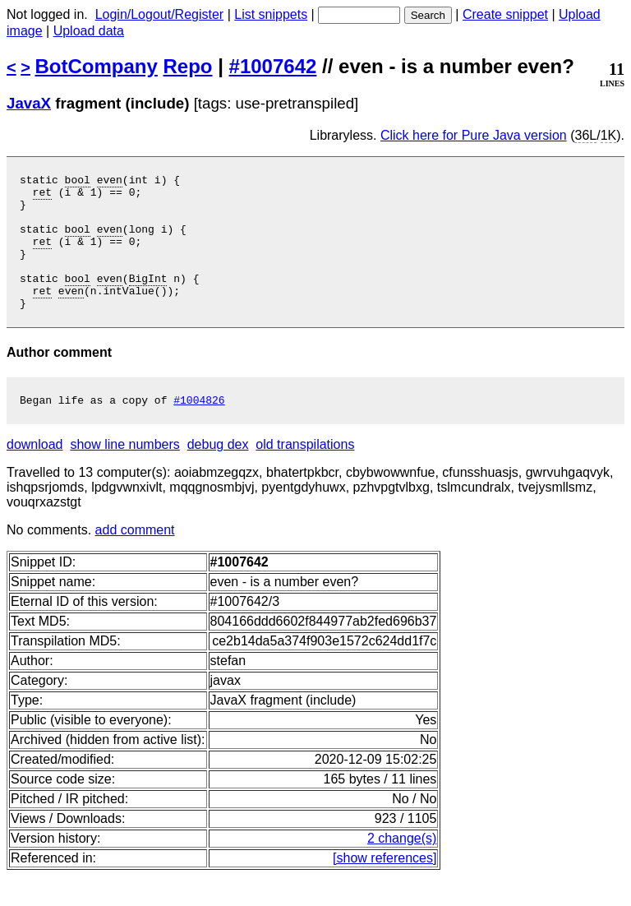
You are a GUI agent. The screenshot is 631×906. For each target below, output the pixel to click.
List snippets (270, 14)
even (109, 181)
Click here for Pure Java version (473, 135)
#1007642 (273, 66)
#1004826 (198, 429)
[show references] (384, 887)
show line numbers (124, 474)
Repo (188, 66)
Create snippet (505, 14)
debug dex (218, 474)
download (35, 474)
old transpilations (305, 474)
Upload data (88, 31)
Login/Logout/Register (159, 14)
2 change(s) (402, 868)
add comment (135, 559)
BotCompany (96, 66)
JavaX (29, 103)
